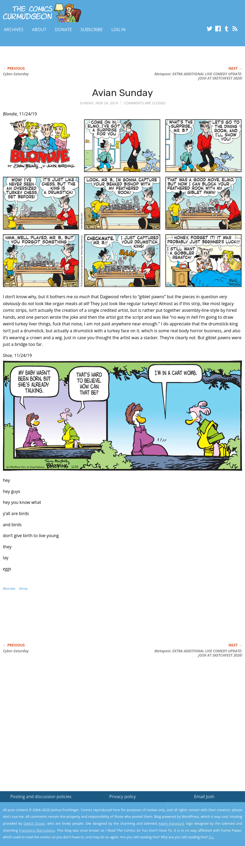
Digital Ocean (34, 823)
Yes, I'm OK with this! (200, 826)
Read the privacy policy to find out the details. (197, 813)
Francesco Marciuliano (37, 830)
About (39, 29)
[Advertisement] (100, 622)
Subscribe (92, 29)
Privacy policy (122, 796)
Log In (118, 29)
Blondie (9, 589)
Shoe (23, 589)
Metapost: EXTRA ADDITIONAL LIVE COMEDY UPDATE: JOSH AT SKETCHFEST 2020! (198, 76)
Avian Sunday (122, 92)
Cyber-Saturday (16, 74)
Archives (13, 29)
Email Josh (204, 796)
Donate (63, 29)
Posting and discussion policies (41, 796)
